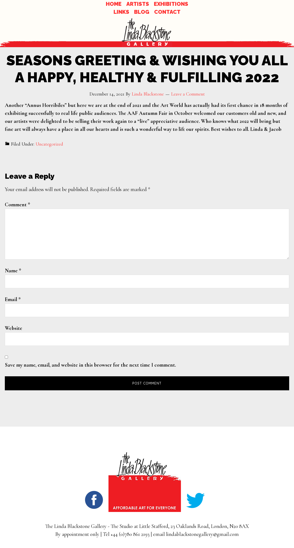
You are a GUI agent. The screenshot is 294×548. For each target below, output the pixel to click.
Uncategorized (49, 144)
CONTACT (167, 12)
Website (13, 328)
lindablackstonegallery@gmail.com (202, 534)
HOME (114, 4)
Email (13, 299)
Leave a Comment (188, 94)
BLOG (141, 12)
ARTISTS (137, 4)
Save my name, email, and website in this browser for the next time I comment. (90, 365)
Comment (17, 204)
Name (13, 270)
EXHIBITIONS (171, 4)
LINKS (121, 12)
